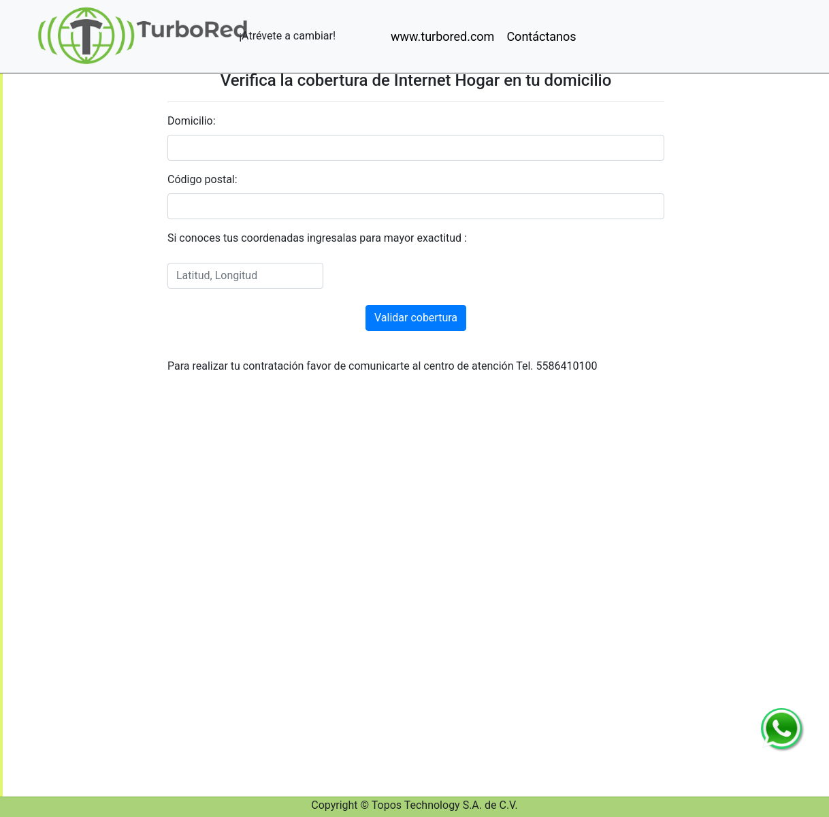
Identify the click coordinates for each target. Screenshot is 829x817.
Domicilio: (191, 120)
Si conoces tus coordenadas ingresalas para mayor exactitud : (317, 237)
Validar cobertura (415, 317)
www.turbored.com (442, 36)
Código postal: (202, 179)
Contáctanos (541, 36)
